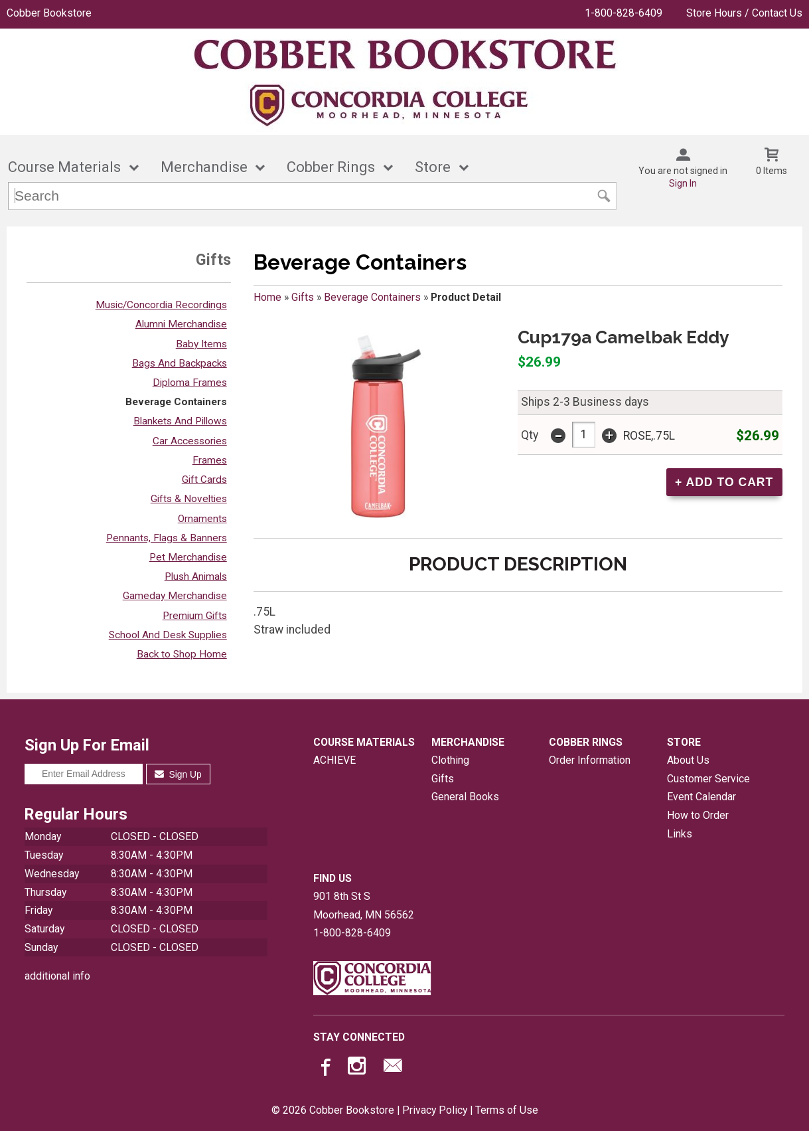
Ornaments (202, 519)
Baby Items (201, 344)
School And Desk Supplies (168, 635)
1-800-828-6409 (623, 13)
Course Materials (64, 167)
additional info (57, 976)
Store (433, 167)
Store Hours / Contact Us (744, 13)
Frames (209, 460)
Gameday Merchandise (175, 596)
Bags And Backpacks (179, 363)
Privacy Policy (434, 1110)
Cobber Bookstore (49, 13)
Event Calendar (701, 796)
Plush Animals (196, 576)
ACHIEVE (334, 760)
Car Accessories (190, 441)
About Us (688, 760)
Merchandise (204, 167)
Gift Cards (204, 479)
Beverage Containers (176, 402)
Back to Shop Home (182, 654)
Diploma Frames (190, 383)
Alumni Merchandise (181, 324)
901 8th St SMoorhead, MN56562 (363, 905)
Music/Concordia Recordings (161, 305)
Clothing (450, 760)
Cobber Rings (331, 167)
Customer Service (708, 778)
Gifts (302, 297)
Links (679, 833)
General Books (465, 796)
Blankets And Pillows (180, 421)
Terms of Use (506, 1110)
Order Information (589, 760)
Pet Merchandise (188, 557)
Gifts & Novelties (189, 499)
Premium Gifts (195, 616)
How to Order (698, 815)
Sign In (683, 183)
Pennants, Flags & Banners (166, 538)
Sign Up (178, 774)
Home (267, 297)
